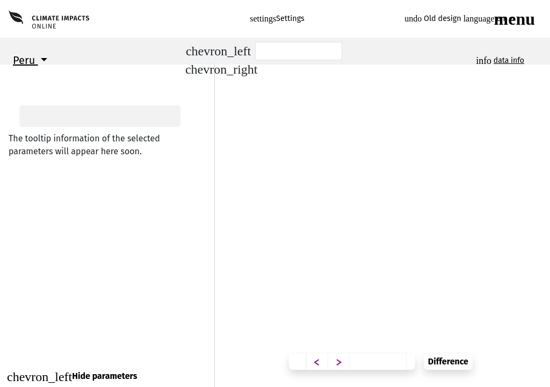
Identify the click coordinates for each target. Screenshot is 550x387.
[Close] (107, 376)
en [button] (486, 18)
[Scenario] (298, 51)
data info (509, 60)
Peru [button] (25, 60)
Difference (517, 353)
